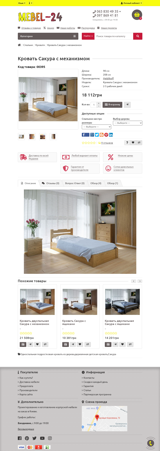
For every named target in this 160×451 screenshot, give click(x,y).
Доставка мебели (28, 382)
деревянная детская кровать (91, 354)
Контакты (88, 377)
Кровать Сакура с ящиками (74, 322)
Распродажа (86, 28)
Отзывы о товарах (29, 28)
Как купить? (25, 377)
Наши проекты (107, 28)
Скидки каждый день (95, 382)
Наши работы (66, 28)
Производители (27, 390)
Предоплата (25, 386)
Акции (49, 28)
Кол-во (86, 104)
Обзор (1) (112, 183)
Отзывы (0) (50, 183)
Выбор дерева (121, 118)
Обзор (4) (95, 183)
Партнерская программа (96, 394)
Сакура (112, 354)
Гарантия (88, 386)
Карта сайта (25, 394)
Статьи (86, 390)
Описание (28, 183)
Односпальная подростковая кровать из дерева (47, 354)
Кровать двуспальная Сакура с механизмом (34, 322)
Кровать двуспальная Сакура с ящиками (119, 322)
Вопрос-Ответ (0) (75, 183)
